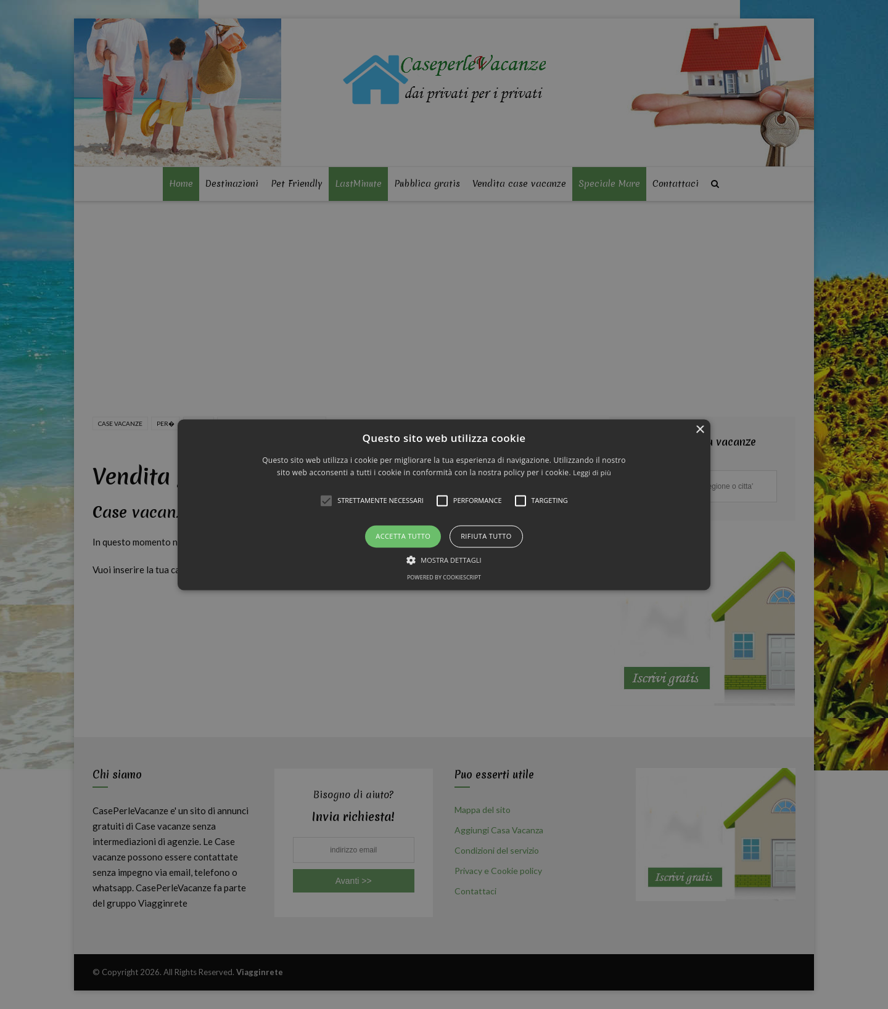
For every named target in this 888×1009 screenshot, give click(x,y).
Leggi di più (592, 472)
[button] (444, 504)
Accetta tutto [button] (403, 536)
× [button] (699, 430)
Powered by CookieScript (444, 577)
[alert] (444, 504)
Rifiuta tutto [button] (486, 536)
